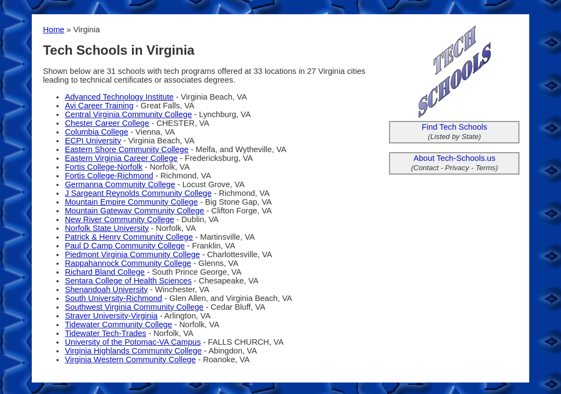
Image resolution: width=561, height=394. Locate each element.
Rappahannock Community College (128, 263)
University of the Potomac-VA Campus (133, 342)
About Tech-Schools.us (455, 158)
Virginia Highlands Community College (133, 350)
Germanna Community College (120, 184)
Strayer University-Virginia (111, 315)
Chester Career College (107, 123)
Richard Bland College (105, 272)
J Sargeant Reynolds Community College (138, 193)
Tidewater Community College (118, 324)
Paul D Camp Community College (125, 245)
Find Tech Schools (455, 127)
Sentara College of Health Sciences (128, 280)
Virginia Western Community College (130, 359)
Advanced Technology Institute (119, 96)
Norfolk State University (106, 228)
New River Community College (119, 219)
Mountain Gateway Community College (134, 210)
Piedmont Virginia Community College (132, 254)
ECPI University (93, 140)
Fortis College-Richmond (109, 175)
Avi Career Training (99, 105)
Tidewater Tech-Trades (105, 333)
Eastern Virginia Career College (121, 158)
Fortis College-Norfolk (103, 167)
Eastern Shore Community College (126, 149)
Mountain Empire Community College (131, 202)
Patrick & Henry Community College (129, 237)
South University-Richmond (113, 298)
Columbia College (96, 132)
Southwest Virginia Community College (134, 307)
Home (53, 29)
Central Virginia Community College (128, 114)
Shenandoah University (106, 289)
